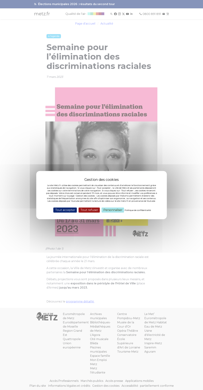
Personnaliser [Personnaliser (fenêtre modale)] (112, 210)
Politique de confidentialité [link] (138, 210)
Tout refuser (89, 210)
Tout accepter (65, 210)
